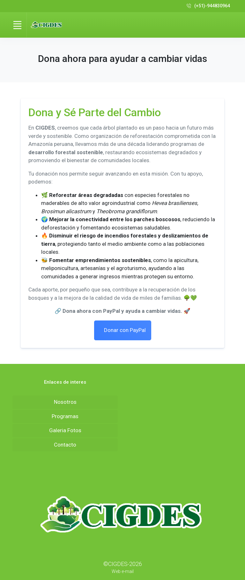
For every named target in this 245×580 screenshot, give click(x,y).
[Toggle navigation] (17, 25)
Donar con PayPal (124, 330)
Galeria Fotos (65, 430)
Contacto (65, 444)
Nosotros (65, 402)
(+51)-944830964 (208, 6)
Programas (65, 416)
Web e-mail (123, 571)
